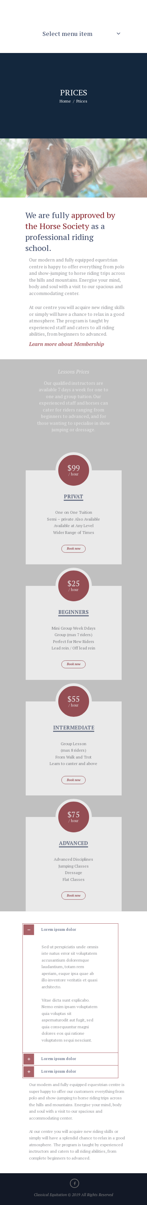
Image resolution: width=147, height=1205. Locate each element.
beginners (73, 626)
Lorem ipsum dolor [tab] (46, 929)
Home (65, 101)
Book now (74, 563)
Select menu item (67, 33)
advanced (73, 857)
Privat (73, 510)
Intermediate (73, 742)
